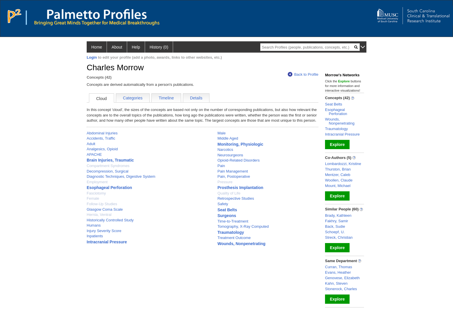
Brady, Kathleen (338, 215)
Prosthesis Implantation (240, 187)
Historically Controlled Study (110, 220)
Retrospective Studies (236, 198)
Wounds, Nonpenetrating (242, 243)
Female (93, 198)
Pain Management (233, 171)
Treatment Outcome (234, 238)
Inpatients (95, 236)
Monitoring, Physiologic (240, 144)
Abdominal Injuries (102, 133)
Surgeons (227, 215)
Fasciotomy (96, 193)
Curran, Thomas (338, 267)
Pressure (225, 182)
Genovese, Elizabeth (342, 278)
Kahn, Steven (336, 283)
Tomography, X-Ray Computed (243, 226)
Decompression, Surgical (108, 171)
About (117, 47)
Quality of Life (229, 193)
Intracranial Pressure (107, 242)
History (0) (159, 47)
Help (136, 47)
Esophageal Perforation (109, 187)
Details (196, 98)
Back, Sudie (335, 226)
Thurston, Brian (338, 169)
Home (96, 47)
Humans (94, 225)
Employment (97, 182)
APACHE (94, 154)
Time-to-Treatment (233, 221)
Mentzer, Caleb (337, 175)
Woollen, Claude (338, 180)
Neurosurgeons (230, 155)
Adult (91, 144)
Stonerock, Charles (341, 289)
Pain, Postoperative (234, 176)
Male (222, 133)
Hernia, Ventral (99, 214)
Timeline (166, 98)
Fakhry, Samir (336, 221)
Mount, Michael (337, 186)
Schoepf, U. (335, 232)
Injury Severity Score (104, 231)
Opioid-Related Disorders (239, 160)
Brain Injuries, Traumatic (110, 160)
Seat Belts (227, 210)
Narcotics (225, 149)
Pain (221, 166)
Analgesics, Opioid (102, 149)
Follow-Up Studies (102, 204)
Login (92, 57)
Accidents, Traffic (101, 138)
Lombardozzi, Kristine (343, 164)
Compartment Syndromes (108, 166)
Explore (337, 144)
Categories (133, 98)
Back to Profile (303, 74)
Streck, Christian (338, 237)
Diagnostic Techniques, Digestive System (121, 176)
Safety (223, 204)
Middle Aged (228, 138)
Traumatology (231, 232)
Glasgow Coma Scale (105, 209)
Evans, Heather (338, 272)
